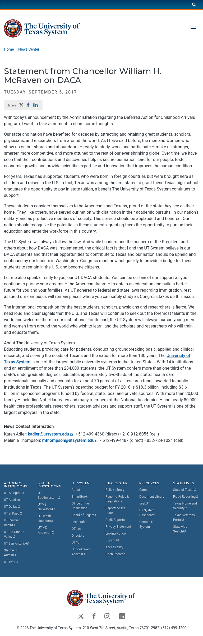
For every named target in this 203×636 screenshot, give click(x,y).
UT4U (75, 542)
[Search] (194, 4)
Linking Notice (115, 533)
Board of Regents (84, 515)
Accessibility (114, 547)
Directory (78, 535)
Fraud (186, 496)
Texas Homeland (185, 506)
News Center (28, 49)
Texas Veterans (184, 517)
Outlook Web (81, 551)
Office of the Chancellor (80, 506)
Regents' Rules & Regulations (117, 499)
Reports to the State (115, 510)
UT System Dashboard (147, 512)
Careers (144, 490)
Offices (76, 529)
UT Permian (12, 522)
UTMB (46, 507)
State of (185, 490)
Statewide (180, 529)
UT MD (46, 530)
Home (9, 49)
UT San (16, 543)
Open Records (115, 554)
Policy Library (114, 490)
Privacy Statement (118, 527)
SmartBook (79, 496)
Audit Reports (115, 520)
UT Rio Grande (14, 534)
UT (14, 493)
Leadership (79, 522)
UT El (13, 513)
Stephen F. (11, 553)
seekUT (144, 503)
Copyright (112, 540)
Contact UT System (147, 524)
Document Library (151, 496)
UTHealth (45, 518)
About (76, 490)
